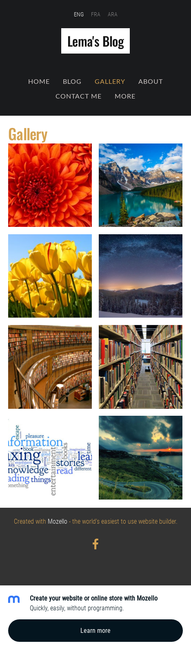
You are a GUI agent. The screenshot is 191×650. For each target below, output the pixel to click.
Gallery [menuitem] (110, 81)
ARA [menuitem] (113, 14)
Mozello (57, 521)
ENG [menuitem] (79, 14)
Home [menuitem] (39, 81)
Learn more (95, 630)
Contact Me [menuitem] (79, 96)
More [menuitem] (125, 96)
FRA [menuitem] (95, 14)
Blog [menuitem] (72, 81)
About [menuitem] (150, 81)
